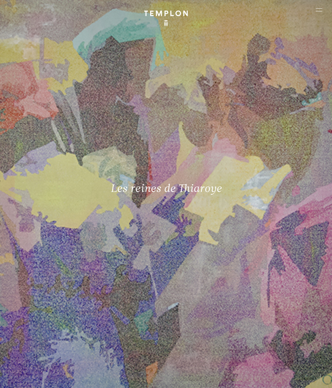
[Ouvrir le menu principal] (319, 9)
